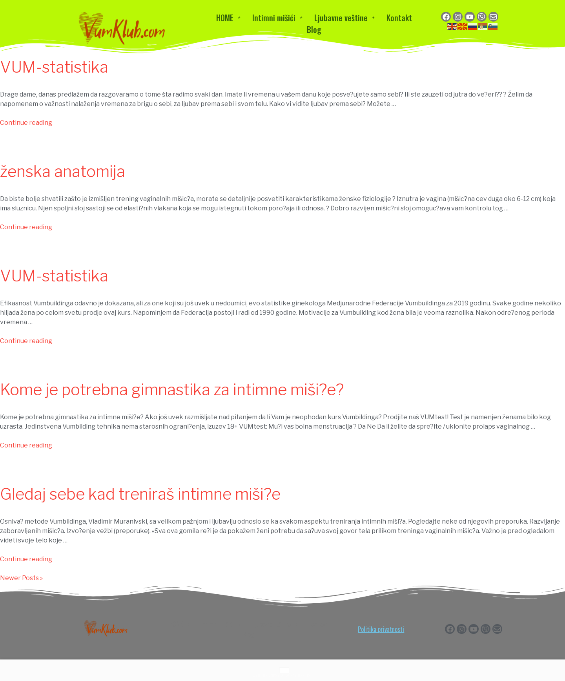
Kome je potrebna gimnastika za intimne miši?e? (172, 389)
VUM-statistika (54, 67)
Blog (314, 29)
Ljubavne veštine (344, 18)
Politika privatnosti (381, 629)
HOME (228, 18)
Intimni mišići (277, 18)
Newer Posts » (21, 578)
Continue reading (26, 122)
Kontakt (399, 18)
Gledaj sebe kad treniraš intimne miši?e (140, 494)
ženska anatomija (62, 171)
